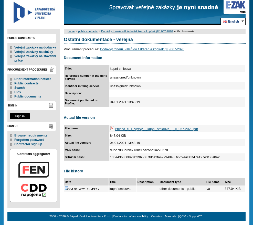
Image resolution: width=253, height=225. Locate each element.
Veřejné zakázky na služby (33, 52)
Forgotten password (29, 140)
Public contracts (26, 83)
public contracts (88, 31)
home (71, 31)
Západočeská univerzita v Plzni (34, 12)
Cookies (156, 216)
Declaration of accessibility (130, 216)
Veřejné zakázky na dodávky (35, 47)
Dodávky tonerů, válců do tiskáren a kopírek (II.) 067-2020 (137, 31)
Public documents (27, 96)
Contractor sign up (28, 144)
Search (19, 88)
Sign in (20, 116)
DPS (17, 92)
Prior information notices (32, 79)
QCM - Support (189, 216)
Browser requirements (30, 135)
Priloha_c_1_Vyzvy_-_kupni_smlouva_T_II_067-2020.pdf (156, 129)
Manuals (170, 216)
